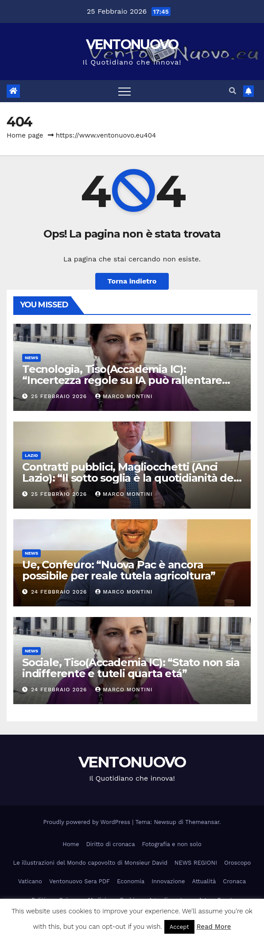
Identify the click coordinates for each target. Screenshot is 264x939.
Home (70, 844)
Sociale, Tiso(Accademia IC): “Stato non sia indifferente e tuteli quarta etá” (130, 668)
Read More (213, 927)
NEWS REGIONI (196, 862)
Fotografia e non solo (172, 844)
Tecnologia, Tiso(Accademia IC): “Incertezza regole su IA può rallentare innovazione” (122, 380)
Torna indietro (132, 281)
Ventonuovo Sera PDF (79, 881)
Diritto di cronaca (110, 844)
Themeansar (202, 822)
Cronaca (234, 881)
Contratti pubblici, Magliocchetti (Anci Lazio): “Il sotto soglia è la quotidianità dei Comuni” (129, 477)
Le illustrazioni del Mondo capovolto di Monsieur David (90, 862)
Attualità (204, 881)
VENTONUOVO (132, 44)
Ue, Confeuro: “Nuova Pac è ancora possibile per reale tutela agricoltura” (118, 570)
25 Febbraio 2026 (60, 396)
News (31, 357)
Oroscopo (237, 862)
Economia (130, 881)
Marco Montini (123, 396)
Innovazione (168, 881)
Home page (25, 135)
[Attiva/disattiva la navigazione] (124, 91)
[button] (232, 91)
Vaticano (30, 881)
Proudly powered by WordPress (87, 822)
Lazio (31, 455)
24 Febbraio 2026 (60, 592)
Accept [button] (179, 927)
